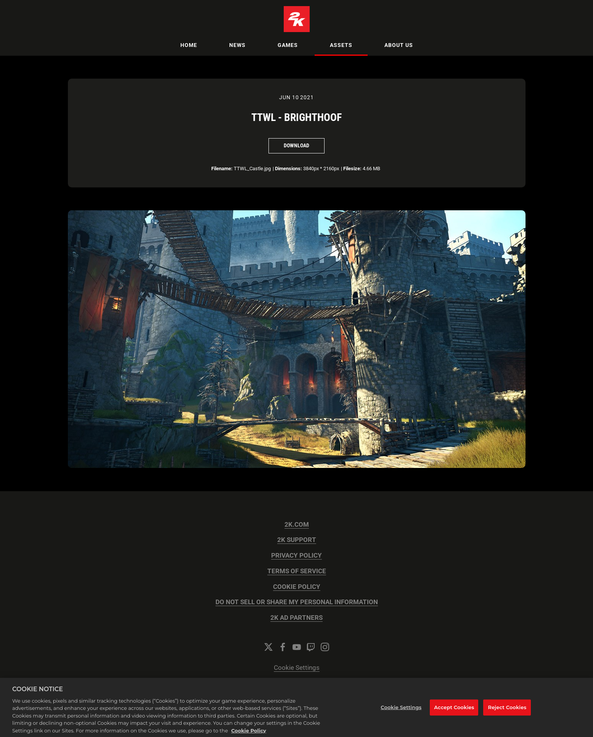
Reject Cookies (507, 715)
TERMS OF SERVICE (296, 571)
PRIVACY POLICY (296, 555)
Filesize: (352, 168)
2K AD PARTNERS (296, 617)
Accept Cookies (454, 715)
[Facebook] (282, 647)
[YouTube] (296, 647)
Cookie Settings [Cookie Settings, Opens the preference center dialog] (401, 715)
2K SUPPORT (296, 539)
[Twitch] (311, 647)
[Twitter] (268, 647)
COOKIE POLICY (296, 586)
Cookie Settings (297, 667)
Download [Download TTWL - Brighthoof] (296, 145)
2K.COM (296, 524)
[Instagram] (325, 647)
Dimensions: (288, 168)
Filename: (222, 168)
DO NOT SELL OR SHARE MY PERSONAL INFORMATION (296, 602)
